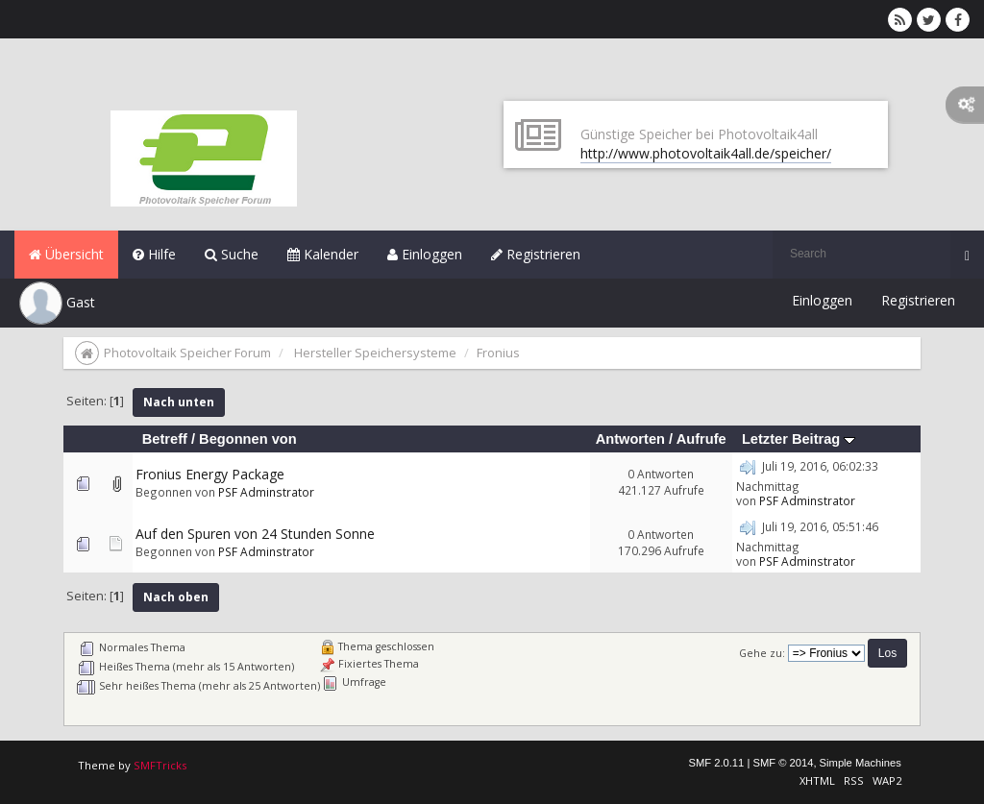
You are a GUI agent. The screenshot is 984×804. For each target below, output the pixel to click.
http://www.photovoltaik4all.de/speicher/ (705, 153)
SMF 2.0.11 (716, 762)
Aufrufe (701, 439)
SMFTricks (160, 765)
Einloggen (424, 254)
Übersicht (66, 254)
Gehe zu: (762, 653)
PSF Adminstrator (266, 491)
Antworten (630, 439)
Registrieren (535, 254)
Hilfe (154, 254)
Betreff (164, 439)
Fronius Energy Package (209, 474)
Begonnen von (248, 439)
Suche (231, 254)
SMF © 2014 (782, 762)
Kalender (322, 254)
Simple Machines (860, 762)
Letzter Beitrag (798, 439)
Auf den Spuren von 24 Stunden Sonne (255, 533)
